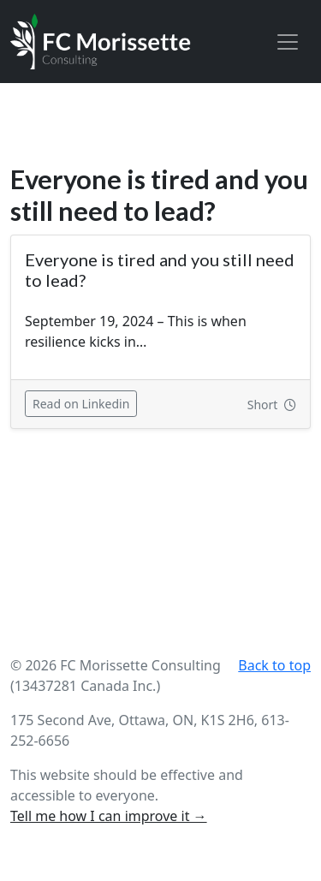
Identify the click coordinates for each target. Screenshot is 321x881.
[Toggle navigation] (288, 42)
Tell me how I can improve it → (108, 816)
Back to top (274, 665)
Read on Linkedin (85, 403)
